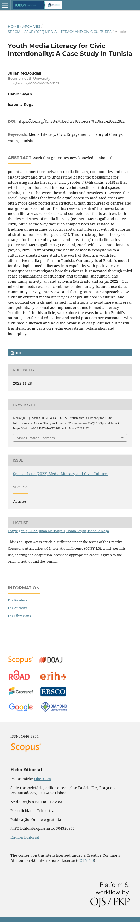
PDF (19, 353)
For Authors (17, 608)
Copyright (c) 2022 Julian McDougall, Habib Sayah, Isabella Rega (58, 530)
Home (13, 26)
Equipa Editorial (24, 837)
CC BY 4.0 (85, 860)
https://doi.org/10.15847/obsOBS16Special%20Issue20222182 (71, 121)
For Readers (17, 600)
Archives (31, 26)
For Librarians (19, 615)
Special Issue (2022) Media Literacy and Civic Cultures (60, 31)
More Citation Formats (36, 438)
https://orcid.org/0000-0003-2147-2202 (33, 83)
